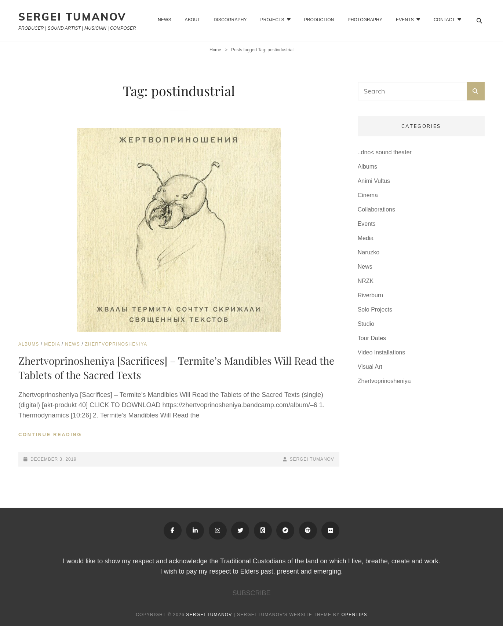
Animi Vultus (374, 181)
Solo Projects (375, 309)
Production (319, 19)
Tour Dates (372, 338)
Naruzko (369, 252)
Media (52, 344)
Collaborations (376, 209)
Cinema (368, 195)
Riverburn (370, 295)
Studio (366, 324)
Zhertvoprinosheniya (116, 344)
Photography (365, 19)
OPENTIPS (354, 614)
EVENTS (405, 19)
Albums (28, 344)
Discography (230, 19)
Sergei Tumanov (72, 16)
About (192, 19)
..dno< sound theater (385, 152)
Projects (272, 19)
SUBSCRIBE (251, 593)
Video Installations (381, 352)
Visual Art (370, 367)
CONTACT (444, 19)
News (164, 19)
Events (367, 224)
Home (215, 49)
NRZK (366, 281)
